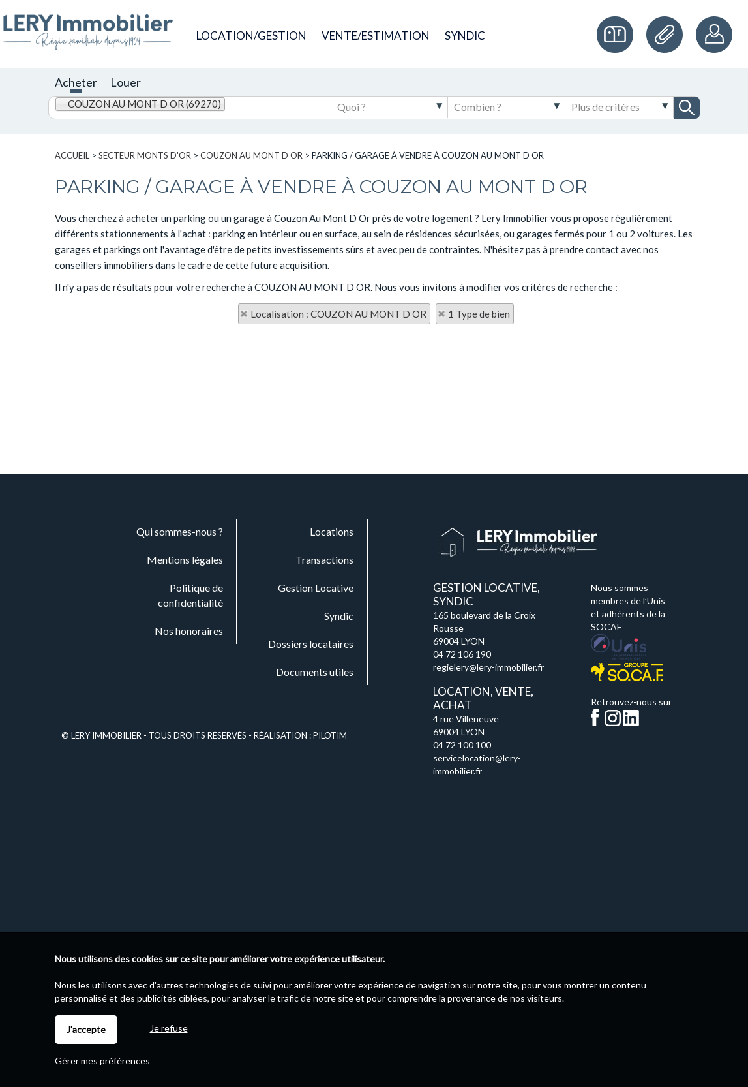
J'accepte (86, 1029)
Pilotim (330, 735)
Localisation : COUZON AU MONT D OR (338, 314)
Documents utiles (667, 34)
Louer (125, 82)
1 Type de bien (479, 314)
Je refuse (169, 1027)
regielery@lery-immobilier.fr (488, 667)
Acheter (76, 82)
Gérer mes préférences (102, 1060)
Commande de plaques (618, 34)
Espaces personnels (715, 34)
